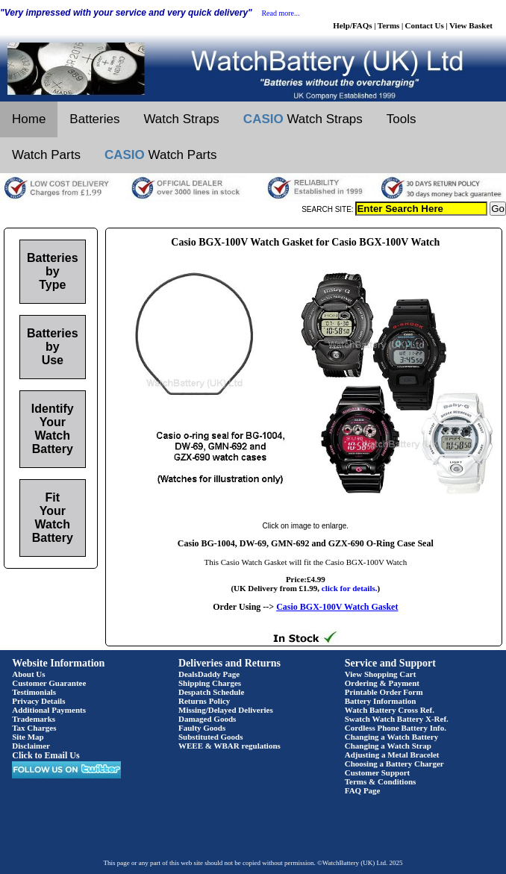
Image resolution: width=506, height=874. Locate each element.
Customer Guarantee (49, 682)
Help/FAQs (352, 25)
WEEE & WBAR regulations (229, 745)
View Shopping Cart (380, 673)
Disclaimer (31, 745)
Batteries (94, 119)
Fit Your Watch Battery (52, 517)
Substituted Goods (210, 736)
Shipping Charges (209, 682)
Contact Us (424, 25)
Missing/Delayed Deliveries (225, 709)
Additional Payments (49, 709)
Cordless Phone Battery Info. (395, 727)
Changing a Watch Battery (391, 736)
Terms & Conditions (380, 781)
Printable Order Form (384, 691)
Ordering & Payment (382, 682)
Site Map (27, 736)
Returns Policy (204, 700)
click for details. (350, 588)
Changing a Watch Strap (388, 745)
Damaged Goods (207, 718)
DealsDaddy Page (209, 673)
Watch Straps (181, 119)
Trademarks (33, 718)
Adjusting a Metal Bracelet (392, 754)
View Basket (471, 25)
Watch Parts (46, 155)
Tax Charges (34, 727)
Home (29, 119)
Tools (401, 119)
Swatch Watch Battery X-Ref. (397, 718)
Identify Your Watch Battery (52, 428)
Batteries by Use (52, 346)
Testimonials (34, 691)
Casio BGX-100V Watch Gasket (337, 607)
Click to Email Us (45, 755)
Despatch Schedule (211, 691)
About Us (28, 673)
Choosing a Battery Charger (394, 763)
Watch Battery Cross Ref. (389, 709)
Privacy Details (38, 700)
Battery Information (380, 700)
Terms (389, 25)
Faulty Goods (201, 727)
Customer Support (377, 772)
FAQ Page (363, 790)
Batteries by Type (52, 271)
